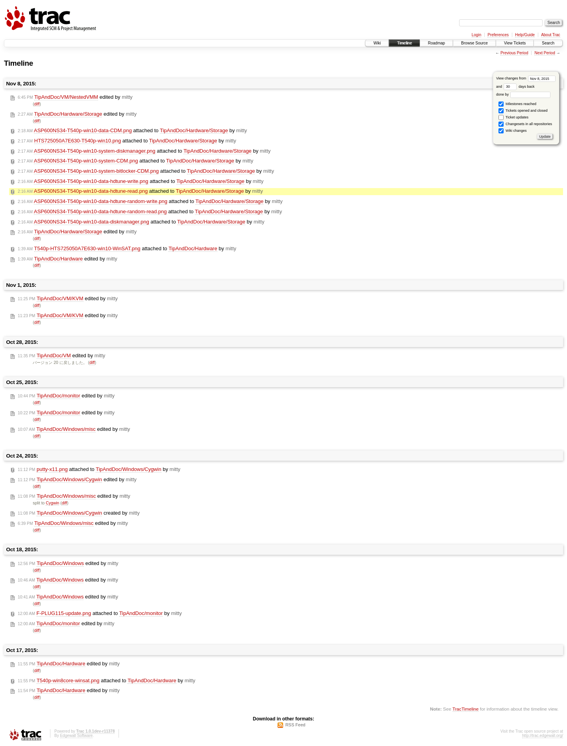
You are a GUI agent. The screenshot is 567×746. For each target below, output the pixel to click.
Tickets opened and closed (522, 110)
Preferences (498, 35)
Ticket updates (513, 117)
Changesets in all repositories (525, 124)
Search (548, 43)
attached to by (132, 130)
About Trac (550, 35)
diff (37, 104)
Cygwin (52, 503)
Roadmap (436, 43)
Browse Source (474, 43)
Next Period (544, 53)
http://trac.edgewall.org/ (542, 735)
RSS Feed (295, 724)
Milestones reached (517, 104)
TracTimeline (465, 708)
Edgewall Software (76, 735)
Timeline (404, 43)
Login (476, 35)
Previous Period (514, 53)
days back (519, 87)
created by (79, 513)
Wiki (377, 43)
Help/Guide (525, 35)
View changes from (526, 78)
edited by (75, 97)
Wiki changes (512, 130)
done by (523, 94)
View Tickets (515, 43)
